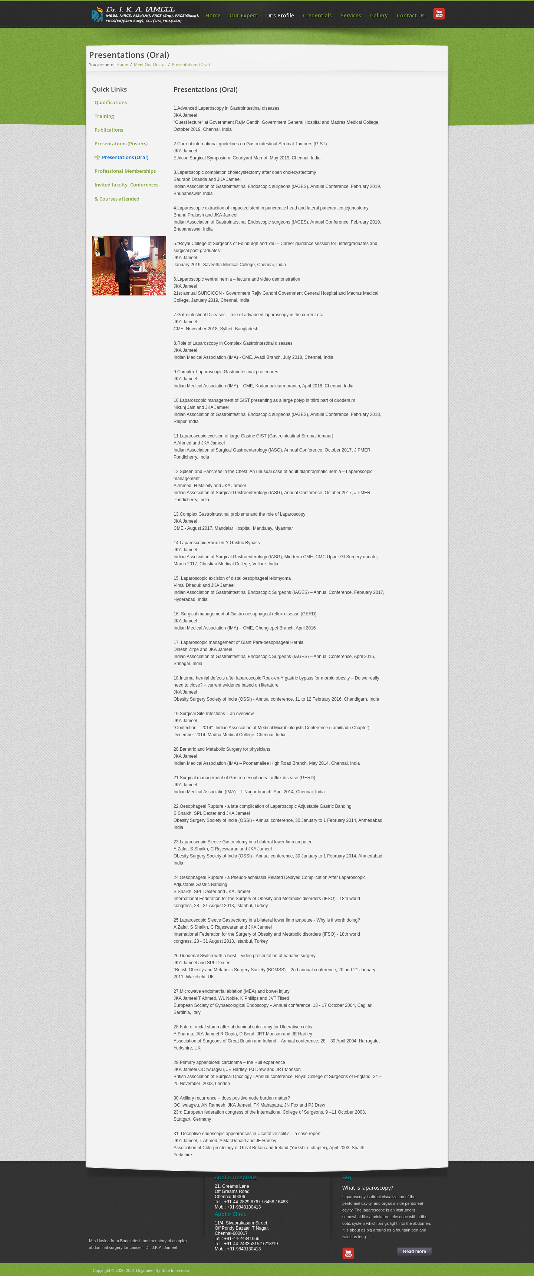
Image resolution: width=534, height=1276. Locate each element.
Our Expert (243, 15)
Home (213, 15)
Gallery (379, 15)
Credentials (317, 15)
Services (351, 15)
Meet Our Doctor (150, 64)
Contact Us (411, 15)
